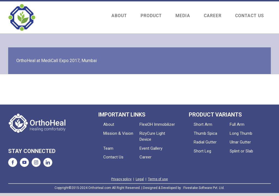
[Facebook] (12, 162)
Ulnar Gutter (240, 142)
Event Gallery (151, 148)
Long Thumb (241, 133)
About (108, 124)
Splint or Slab (241, 151)
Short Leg (202, 151)
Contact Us (113, 157)
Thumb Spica (205, 133)
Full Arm (237, 124)
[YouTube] (24, 162)
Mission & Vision (118, 133)
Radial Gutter (205, 142)
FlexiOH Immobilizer (157, 124)
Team (108, 148)
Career (145, 157)
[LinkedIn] (47, 162)
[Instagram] (36, 162)
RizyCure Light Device (152, 136)
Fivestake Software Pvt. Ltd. (204, 188)
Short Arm (203, 124)
